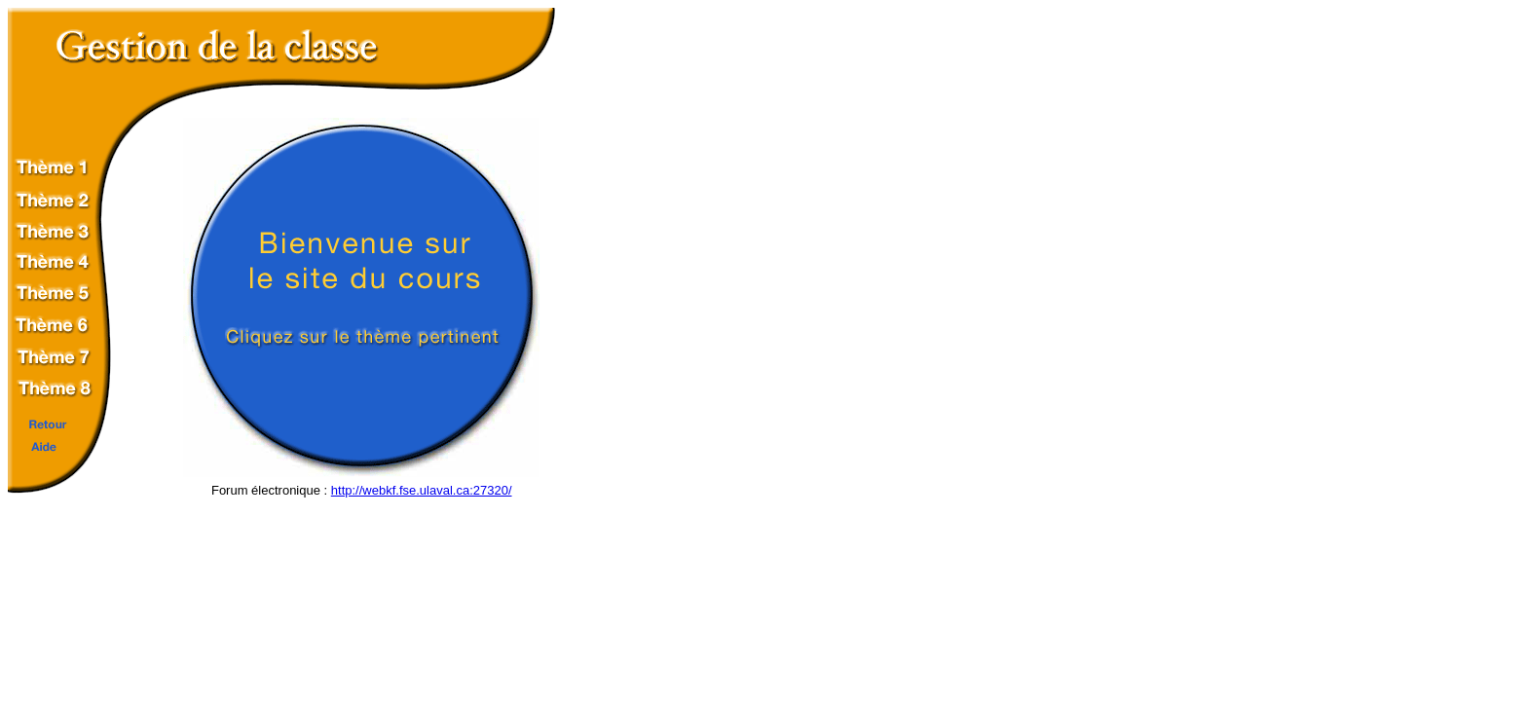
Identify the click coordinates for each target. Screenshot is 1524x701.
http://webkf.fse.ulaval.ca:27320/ (421, 490)
